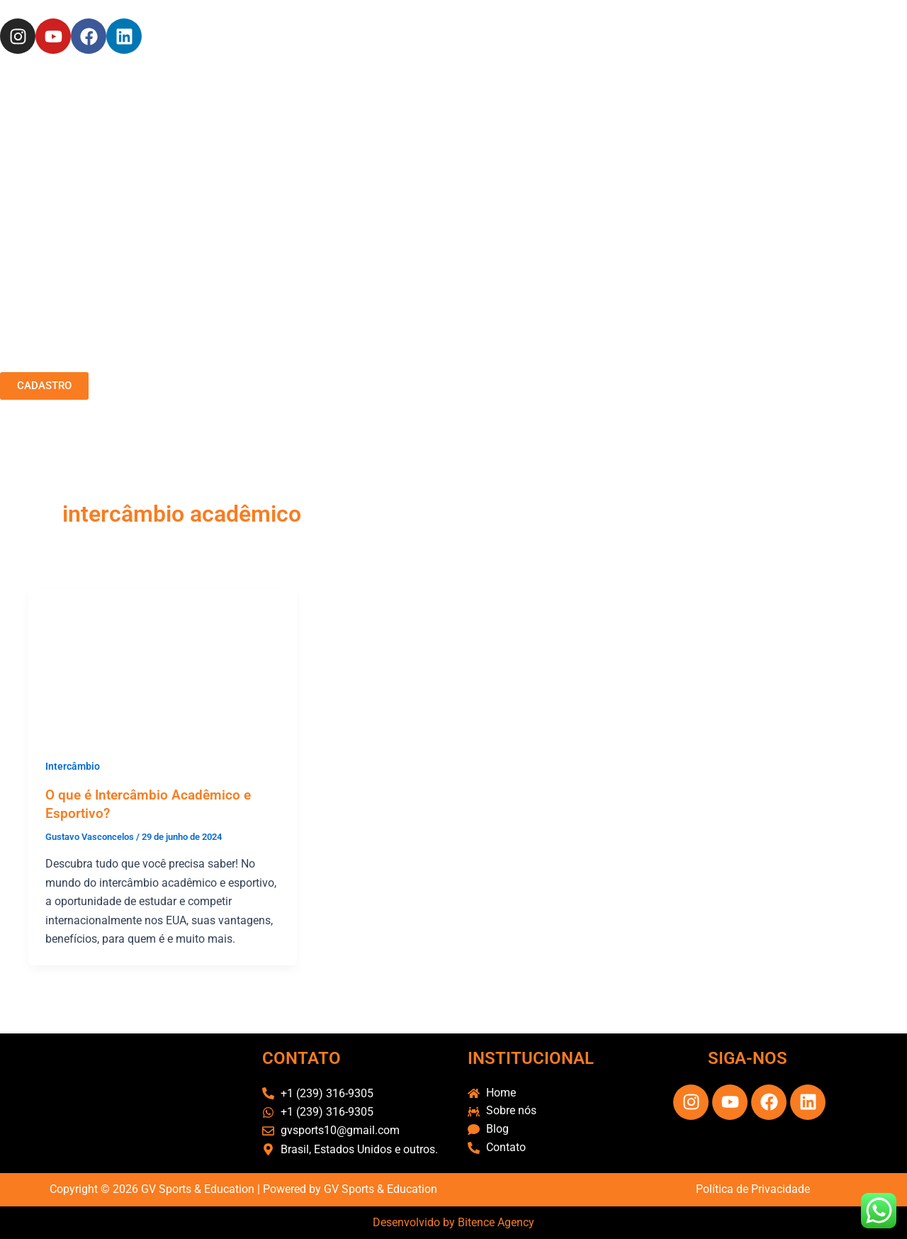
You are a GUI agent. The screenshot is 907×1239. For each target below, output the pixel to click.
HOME (301, 366)
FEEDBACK (494, 366)
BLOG (608, 366)
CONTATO (568, 366)
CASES (448, 366)
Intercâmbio (72, 766)
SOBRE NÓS (347, 366)
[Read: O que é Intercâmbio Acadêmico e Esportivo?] (162, 664)
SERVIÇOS (404, 366)
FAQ (532, 366)
